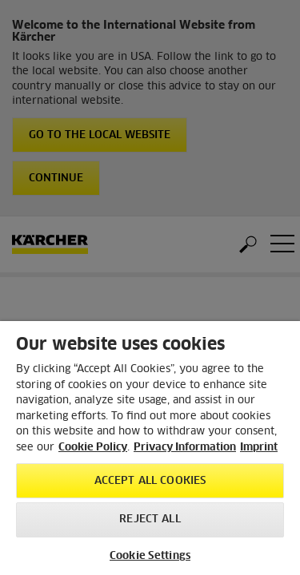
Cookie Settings (150, 556)
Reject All (149, 519)
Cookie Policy (92, 447)
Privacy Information (185, 447)
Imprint (259, 447)
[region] (150, 448)
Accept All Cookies (150, 481)
